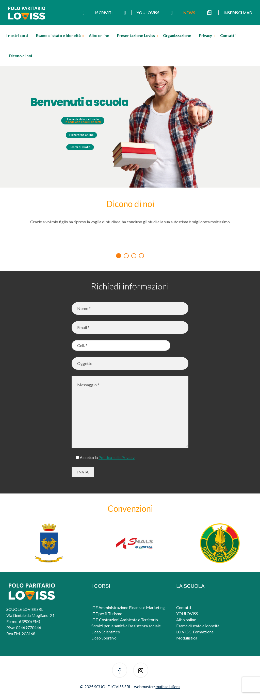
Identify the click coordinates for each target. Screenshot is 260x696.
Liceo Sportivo (104, 637)
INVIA (83, 471)
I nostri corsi (17, 35)
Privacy (205, 35)
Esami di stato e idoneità (83, 121)
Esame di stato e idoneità (58, 35)
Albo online (99, 35)
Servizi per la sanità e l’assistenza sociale (126, 625)
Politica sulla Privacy (117, 457)
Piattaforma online (81, 135)
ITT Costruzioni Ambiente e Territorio (124, 619)
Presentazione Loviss (136, 35)
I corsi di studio (80, 147)
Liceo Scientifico (105, 631)
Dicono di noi (20, 55)
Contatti (228, 35)
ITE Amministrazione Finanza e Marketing (128, 607)
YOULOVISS (187, 613)
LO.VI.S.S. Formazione (195, 631)
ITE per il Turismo (106, 613)
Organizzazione (177, 35)
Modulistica (186, 637)
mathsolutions (168, 686)
